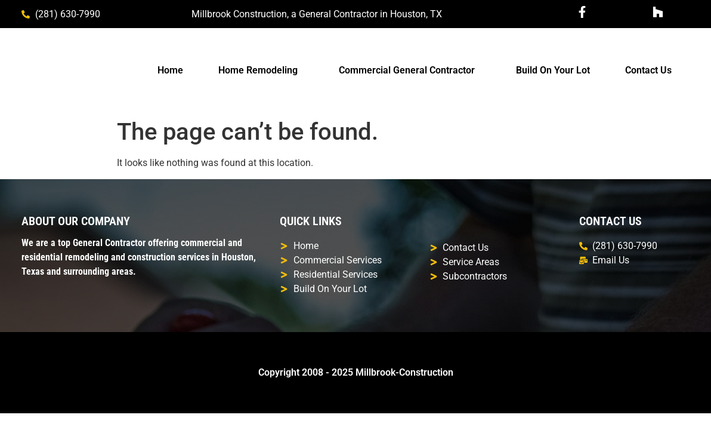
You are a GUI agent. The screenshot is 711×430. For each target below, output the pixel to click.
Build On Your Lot (553, 70)
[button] (260, 70)
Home (170, 70)
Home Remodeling (258, 70)
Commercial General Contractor (407, 70)
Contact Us (648, 70)
